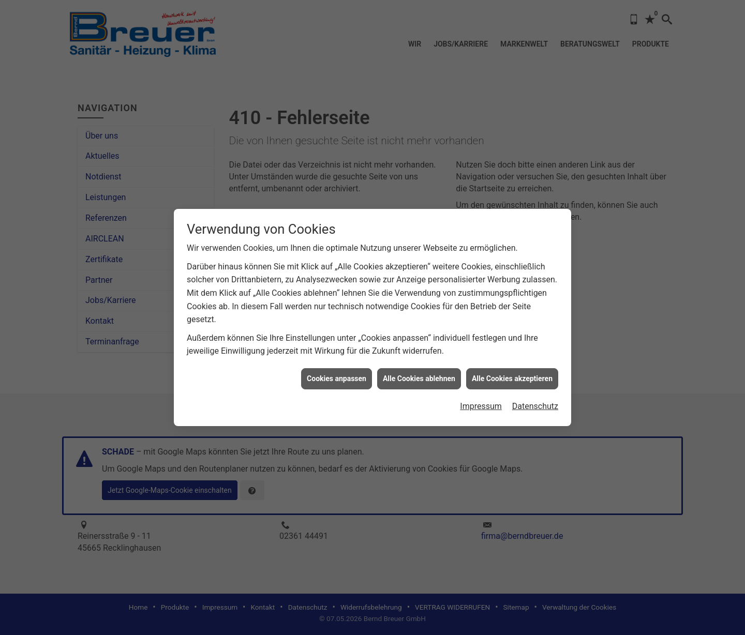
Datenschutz (535, 399)
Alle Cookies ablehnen (419, 371)
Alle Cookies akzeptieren (512, 371)
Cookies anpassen (336, 371)
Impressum (481, 399)
